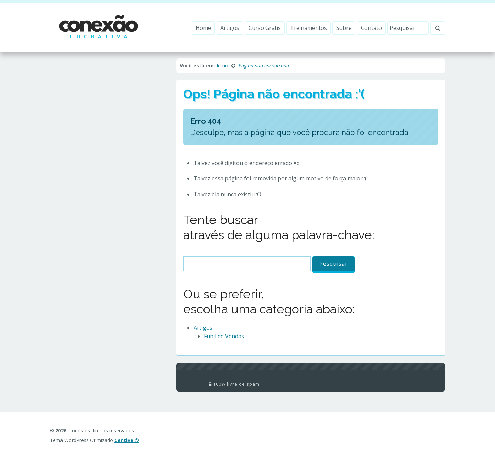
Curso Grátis (265, 28)
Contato (371, 28)
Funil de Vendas (224, 336)
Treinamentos (308, 28)
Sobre (344, 28)
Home (203, 28)
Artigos (229, 28)
